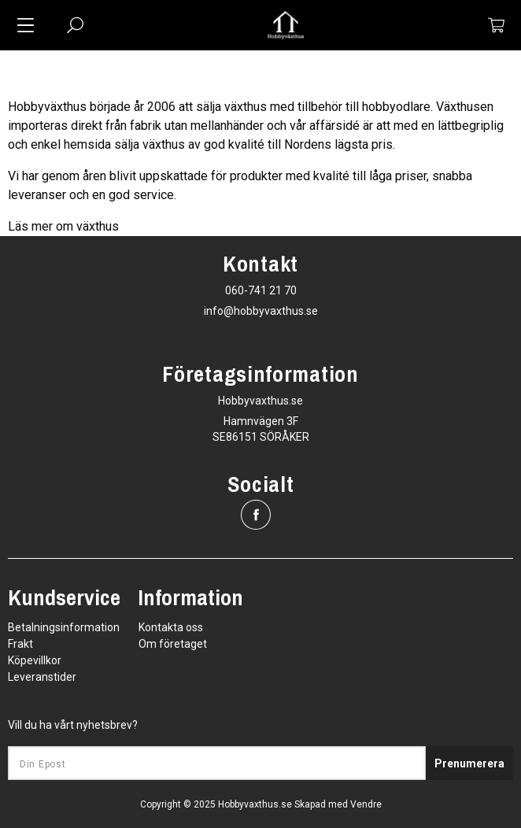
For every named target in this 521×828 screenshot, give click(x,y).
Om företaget (173, 644)
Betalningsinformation (64, 627)
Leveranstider (42, 677)
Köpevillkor (34, 660)
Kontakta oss (171, 627)
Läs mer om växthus (63, 226)
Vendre (366, 804)
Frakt (20, 644)
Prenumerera (469, 763)
